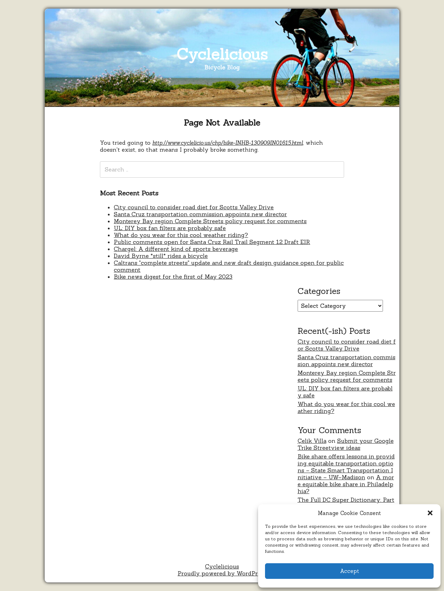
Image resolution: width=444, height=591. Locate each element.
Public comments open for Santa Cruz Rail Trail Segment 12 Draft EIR (212, 241)
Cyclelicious (222, 54)
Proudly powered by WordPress (222, 573)
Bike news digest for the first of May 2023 (173, 276)
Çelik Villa (312, 440)
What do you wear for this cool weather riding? (181, 234)
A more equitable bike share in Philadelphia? (346, 484)
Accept (349, 571)
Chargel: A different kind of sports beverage (176, 248)
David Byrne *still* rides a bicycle (161, 255)
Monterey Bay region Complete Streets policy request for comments (210, 221)
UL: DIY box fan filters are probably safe (170, 228)
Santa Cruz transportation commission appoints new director (200, 214)
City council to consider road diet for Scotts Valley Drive (194, 207)
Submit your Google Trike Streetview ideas (346, 444)
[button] (430, 512)
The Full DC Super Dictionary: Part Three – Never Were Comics (346, 503)
